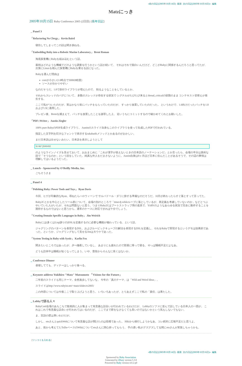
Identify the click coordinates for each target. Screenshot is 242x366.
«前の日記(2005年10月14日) (162, 3)
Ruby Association (127, 357)
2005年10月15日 (41, 21)
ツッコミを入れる (41, 340)
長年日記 (97, 21)
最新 (179, 3)
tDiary (121, 360)
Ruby (118, 363)
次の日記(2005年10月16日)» (197, 3)
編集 (214, 3)
